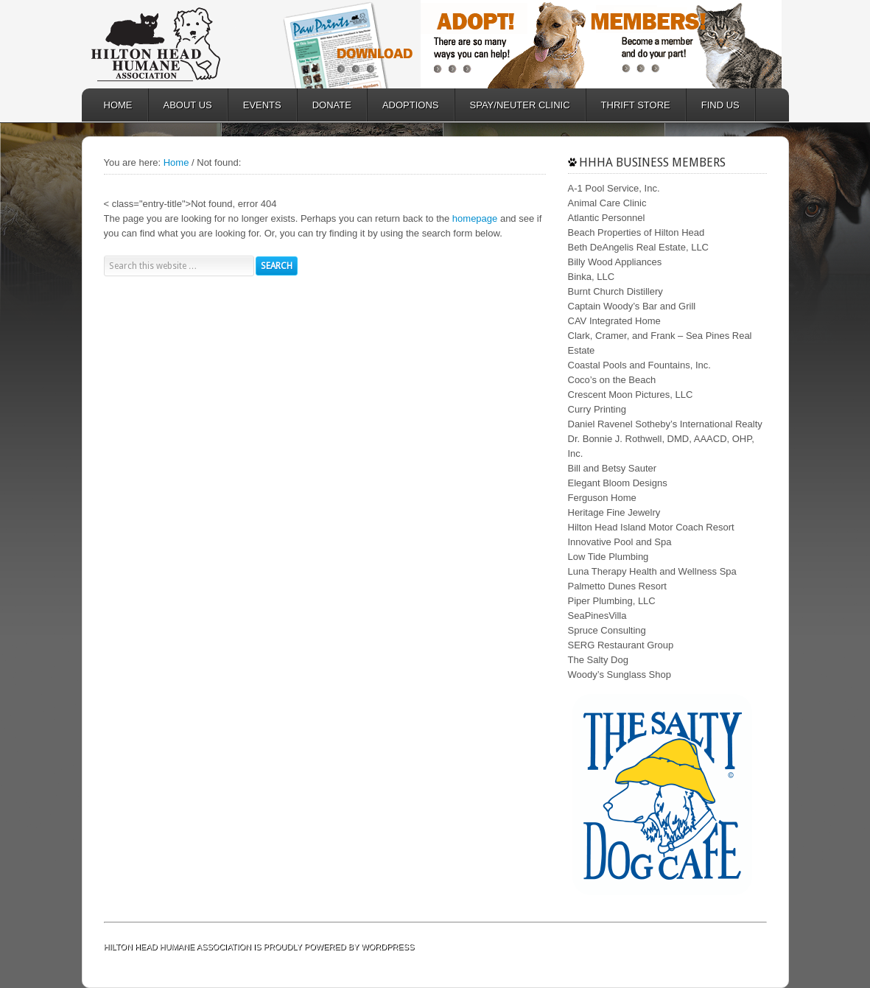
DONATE (324, 105)
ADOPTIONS (403, 105)
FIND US (720, 105)
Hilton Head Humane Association (177, 44)
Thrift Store (628, 105)
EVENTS (262, 105)
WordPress (387, 946)
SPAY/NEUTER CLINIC (512, 105)
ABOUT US (180, 105)
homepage (474, 218)
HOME (118, 105)
